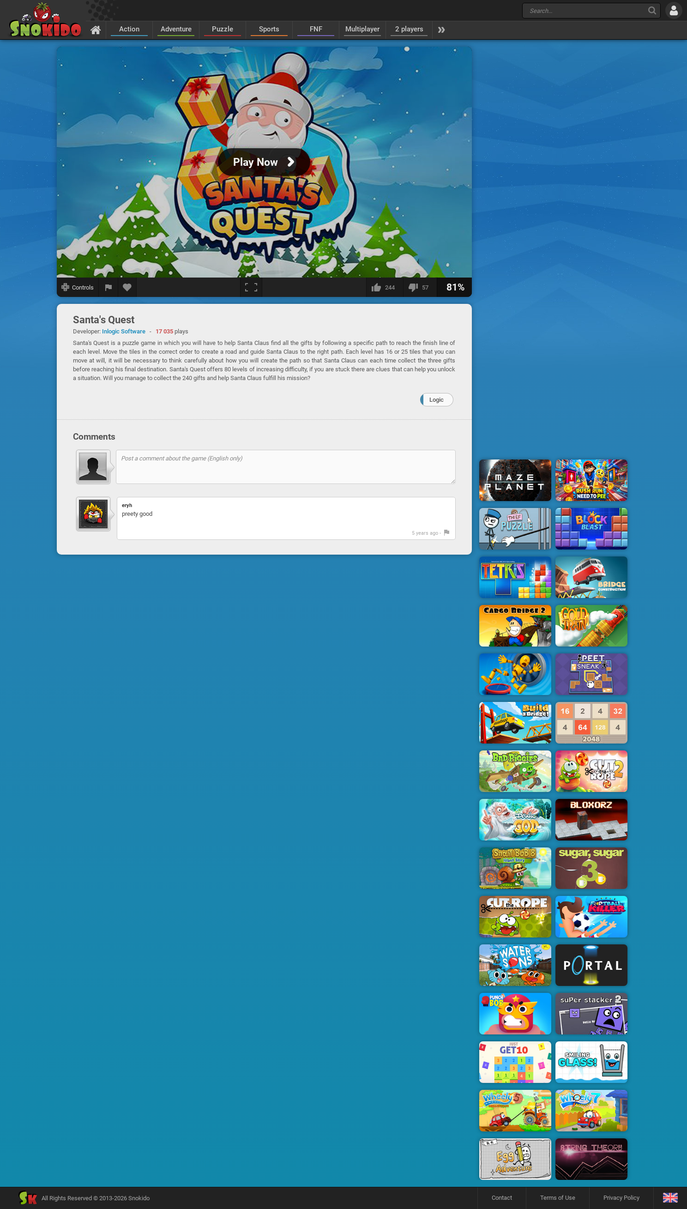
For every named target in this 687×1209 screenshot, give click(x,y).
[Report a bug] (108, 287)
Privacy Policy (621, 1197)
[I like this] (384, 287)
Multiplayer (362, 29)
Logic (436, 399)
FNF (316, 29)
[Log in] (673, 10)
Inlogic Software (123, 331)
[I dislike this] (420, 287)
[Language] (670, 1198)
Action (129, 29)
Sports (269, 29)
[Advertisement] (553, 186)
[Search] (652, 10)
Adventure (176, 29)
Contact (502, 1197)
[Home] (95, 29)
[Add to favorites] (127, 287)
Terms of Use (557, 1197)
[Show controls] (78, 287)
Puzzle (222, 29)
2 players (409, 29)
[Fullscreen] (251, 287)
